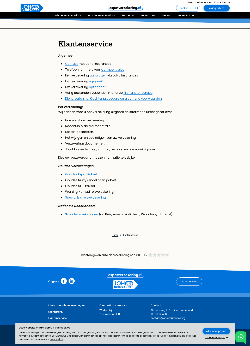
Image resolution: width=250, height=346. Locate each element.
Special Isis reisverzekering (85, 197)
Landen (126, 25)
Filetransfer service (138, 93)
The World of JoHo (110, 314)
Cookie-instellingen (215, 337)
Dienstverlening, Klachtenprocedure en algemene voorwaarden (113, 98)
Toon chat (239, 337)
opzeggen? (97, 87)
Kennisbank (148, 25)
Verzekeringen (186, 25)
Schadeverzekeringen (81, 214)
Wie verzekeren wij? (67, 25)
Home (115, 235)
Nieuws (166, 25)
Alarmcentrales (112, 69)
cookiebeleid (56, 339)
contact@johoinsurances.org (168, 318)
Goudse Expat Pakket (81, 174)
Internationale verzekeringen (66, 305)
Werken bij (105, 310)
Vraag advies (216, 13)
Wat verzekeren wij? (100, 25)
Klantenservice (222, 2)
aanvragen (98, 75)
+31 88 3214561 (159, 314)
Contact (71, 64)
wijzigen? (96, 81)
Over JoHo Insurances (199, 2)
